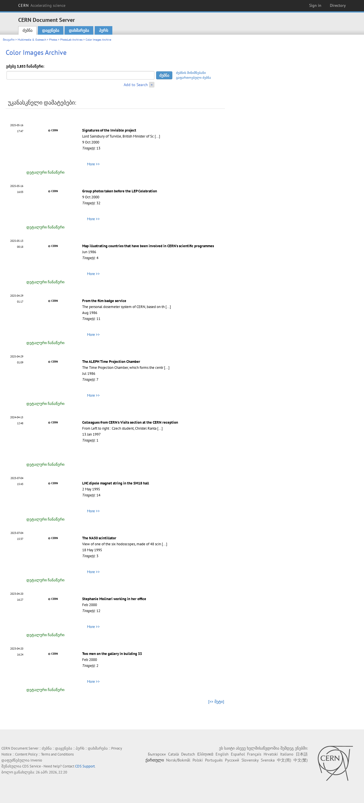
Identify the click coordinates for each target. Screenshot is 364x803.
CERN (41, 5)
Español (238, 754)
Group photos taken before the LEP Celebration (119, 191)
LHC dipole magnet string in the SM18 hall (115, 483)
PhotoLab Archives (71, 39)
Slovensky (249, 760)
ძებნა (27, 30)
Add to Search (136, 84)
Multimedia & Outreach (32, 39)
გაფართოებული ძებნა (193, 78)
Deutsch (188, 754)
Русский (232, 760)
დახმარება (79, 30)
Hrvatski (271, 754)
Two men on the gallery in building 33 (112, 653)
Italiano (286, 754)
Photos (53, 39)
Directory (338, 5)
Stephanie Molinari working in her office (114, 598)
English (222, 754)
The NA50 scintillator (99, 538)
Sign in (315, 5)
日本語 (302, 754)
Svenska (268, 760)
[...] (157, 136)
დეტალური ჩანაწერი (45, 172)
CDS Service (31, 766)
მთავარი (9, 39)
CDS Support (85, 766)
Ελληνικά (205, 754)
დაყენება (50, 30)
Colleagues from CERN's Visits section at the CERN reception (130, 422)
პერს (103, 30)
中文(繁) (300, 760)
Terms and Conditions (57, 754)
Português (214, 760)
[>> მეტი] (216, 701)
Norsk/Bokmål (178, 760)
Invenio (36, 760)
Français (254, 754)
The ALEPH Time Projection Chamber (111, 361)
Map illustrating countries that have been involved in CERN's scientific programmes (148, 246)
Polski (198, 760)
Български (157, 754)
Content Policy (26, 754)
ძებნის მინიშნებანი (191, 73)
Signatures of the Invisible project (109, 130)
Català (173, 754)
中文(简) (284, 760)
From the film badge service (104, 300)
